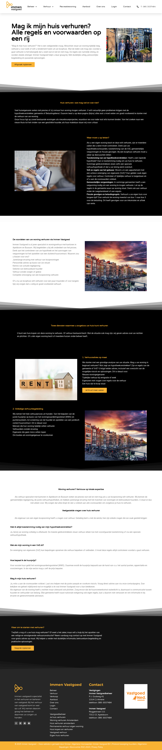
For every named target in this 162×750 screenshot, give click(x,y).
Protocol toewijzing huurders (124, 744)
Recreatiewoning (68, 6)
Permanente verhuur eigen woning (66, 726)
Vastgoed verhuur (58, 732)
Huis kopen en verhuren (61, 729)
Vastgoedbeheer (58, 714)
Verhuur (48, 7)
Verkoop (54, 696)
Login (114, 6)
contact (76, 635)
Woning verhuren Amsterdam (64, 720)
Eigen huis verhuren (59, 735)
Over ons (100, 6)
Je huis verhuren (58, 717)
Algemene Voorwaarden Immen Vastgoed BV (91, 744)
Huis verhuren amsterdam (62, 723)
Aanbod (86, 6)
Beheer (32, 7)
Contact (127, 6)
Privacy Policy (97, 747)
